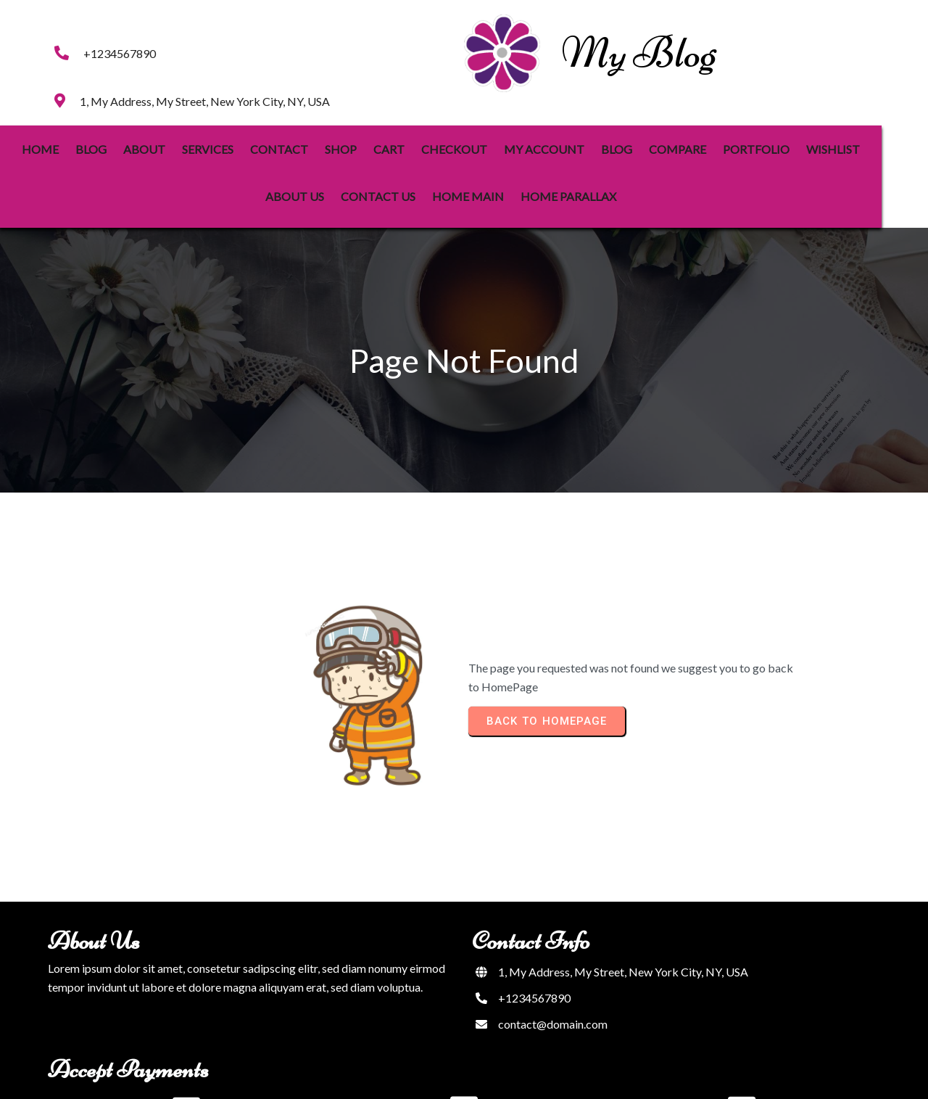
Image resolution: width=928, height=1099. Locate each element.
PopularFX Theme (510, 1078)
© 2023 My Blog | (419, 1078)
